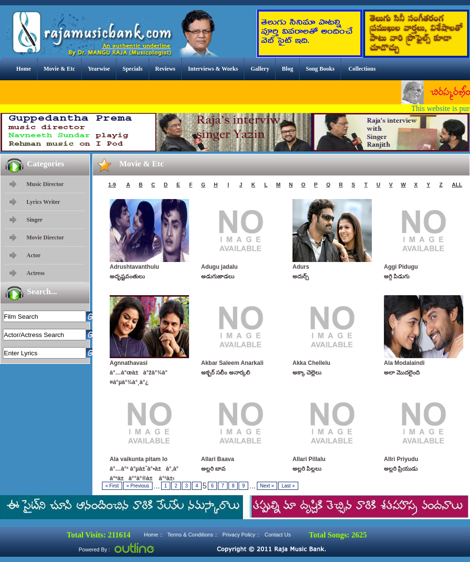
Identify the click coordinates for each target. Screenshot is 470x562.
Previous (138, 485)
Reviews (165, 68)
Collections (362, 68)
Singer (34, 219)
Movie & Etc (59, 68)
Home (23, 68)
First (112, 485)
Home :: (153, 534)
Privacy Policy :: (241, 534)
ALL (457, 184)
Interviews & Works (213, 68)
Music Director (45, 184)
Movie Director (45, 237)
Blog (287, 68)
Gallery (260, 68)
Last (287, 485)
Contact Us (278, 534)
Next (267, 485)
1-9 (112, 184)
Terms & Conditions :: (192, 534)
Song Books (320, 68)
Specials (132, 68)
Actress (35, 273)
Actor (33, 255)
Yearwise (99, 68)
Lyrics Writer (43, 202)
